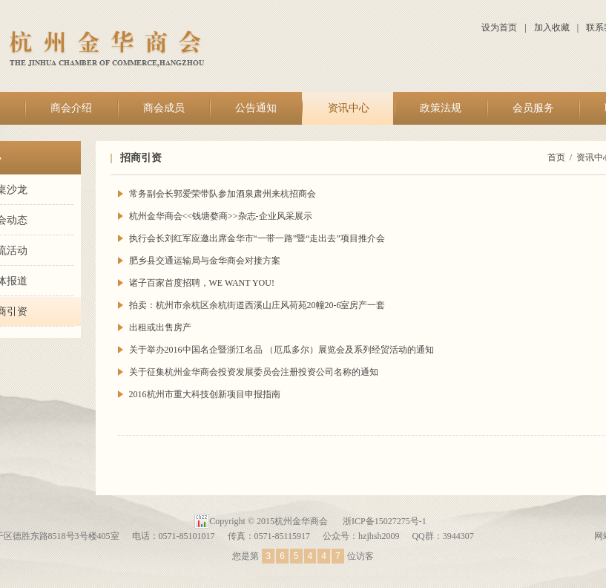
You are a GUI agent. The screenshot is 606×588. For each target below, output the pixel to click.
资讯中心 (348, 108)
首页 (556, 157)
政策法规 (440, 108)
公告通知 (256, 108)
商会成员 (164, 108)
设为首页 (499, 27)
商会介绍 (71, 108)
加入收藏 (552, 27)
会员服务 (533, 108)
